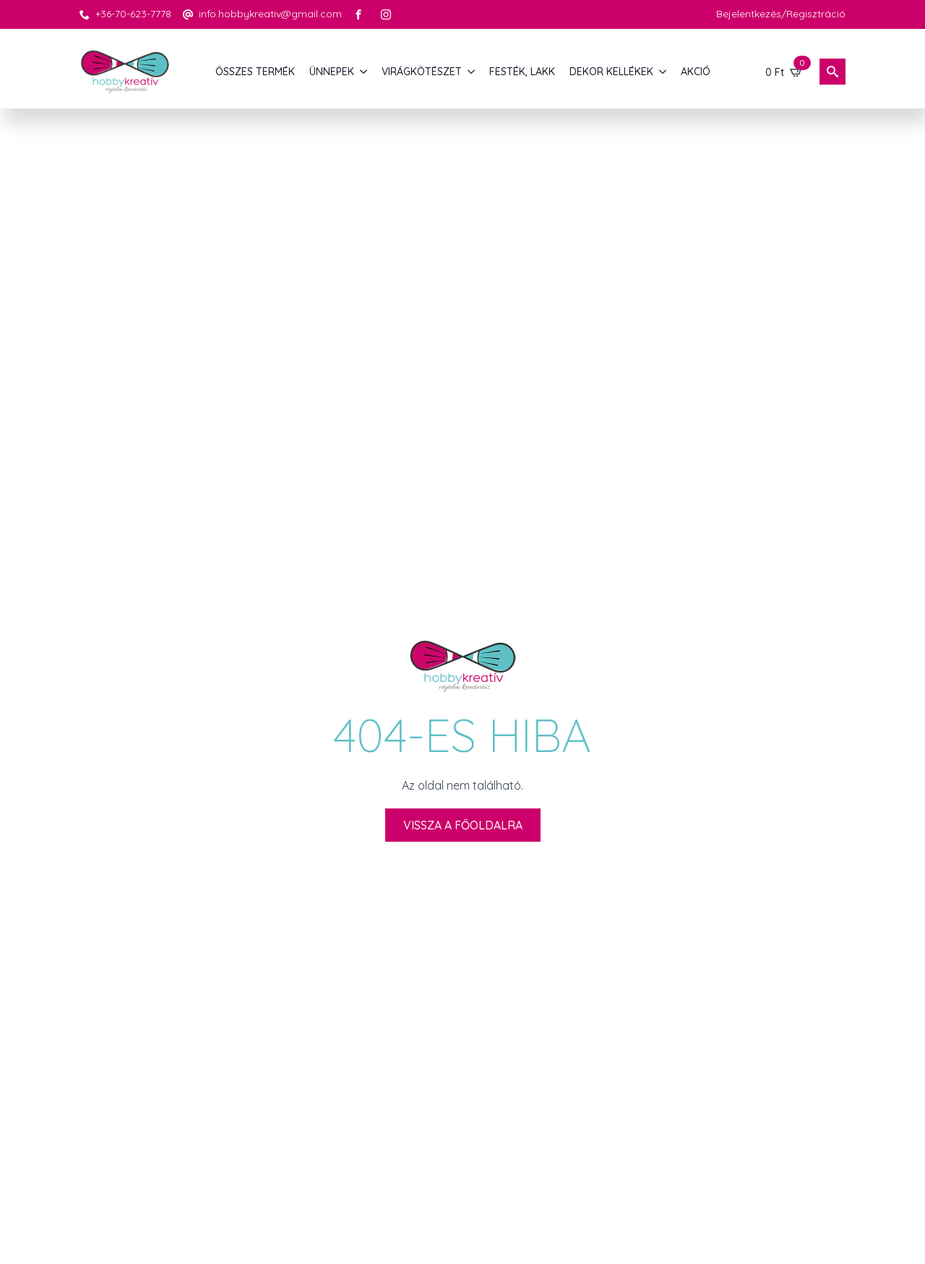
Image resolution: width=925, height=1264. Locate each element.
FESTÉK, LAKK (522, 71)
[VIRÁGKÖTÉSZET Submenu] (472, 71)
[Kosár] (784, 71)
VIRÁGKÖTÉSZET (422, 71)
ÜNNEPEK (331, 71)
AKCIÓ (695, 71)
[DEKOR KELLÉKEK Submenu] (663, 71)
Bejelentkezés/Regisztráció (781, 13)
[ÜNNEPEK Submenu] (364, 71)
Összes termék (255, 71)
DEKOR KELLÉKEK (611, 71)
